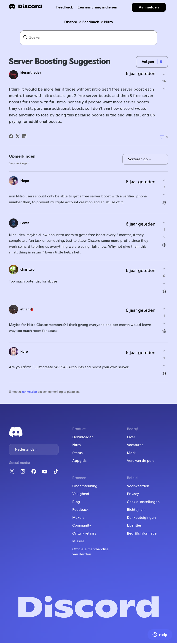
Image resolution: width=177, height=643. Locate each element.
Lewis (24, 223)
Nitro (108, 22)
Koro (24, 351)
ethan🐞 (27, 309)
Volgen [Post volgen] (148, 62)
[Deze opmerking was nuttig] (164, 180)
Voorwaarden (138, 486)
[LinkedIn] (24, 136)
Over (131, 437)
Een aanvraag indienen (97, 7)
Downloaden (83, 437)
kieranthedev (30, 72)
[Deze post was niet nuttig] (164, 89)
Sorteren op (139, 159)
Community (81, 525)
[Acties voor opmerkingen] (164, 203)
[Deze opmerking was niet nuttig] (164, 195)
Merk (131, 453)
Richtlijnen (136, 509)
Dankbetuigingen (141, 517)
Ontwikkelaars (84, 533)
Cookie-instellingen (143, 502)
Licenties (134, 525)
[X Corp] (18, 136)
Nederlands (26, 449)
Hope (24, 181)
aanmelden (29, 391)
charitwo (27, 269)
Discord (70, 22)
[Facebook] (11, 136)
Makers (78, 517)
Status (77, 453)
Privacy (133, 494)
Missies (78, 541)
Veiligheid (80, 494)
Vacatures (135, 445)
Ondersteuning (84, 486)
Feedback (64, 7)
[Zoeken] (88, 37)
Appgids (79, 461)
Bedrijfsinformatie (142, 533)
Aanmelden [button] (149, 7)
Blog (76, 502)
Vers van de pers (140, 461)
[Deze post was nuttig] (164, 74)
